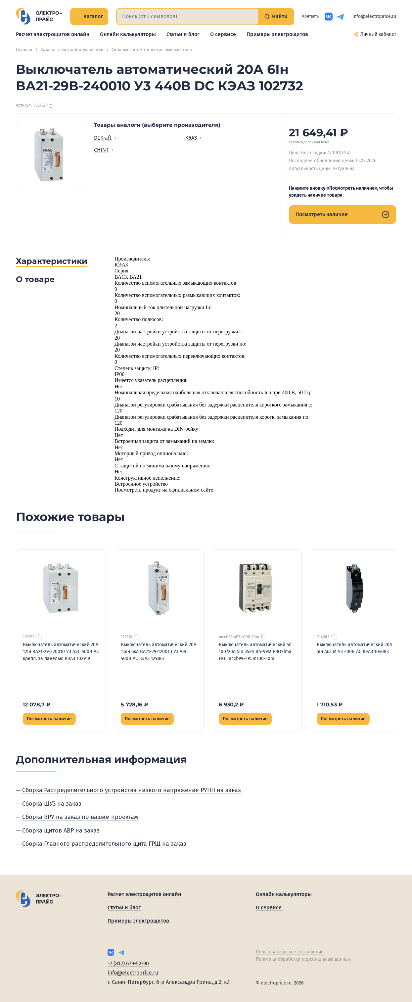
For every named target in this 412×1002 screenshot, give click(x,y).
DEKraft (105, 138)
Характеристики (51, 261)
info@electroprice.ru (374, 16)
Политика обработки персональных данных (303, 959)
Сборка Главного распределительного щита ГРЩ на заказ (104, 843)
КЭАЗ (194, 138)
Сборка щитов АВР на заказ (61, 830)
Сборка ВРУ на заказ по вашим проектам (80, 817)
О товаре (35, 279)
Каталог (89, 16)
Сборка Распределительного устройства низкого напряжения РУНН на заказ (131, 790)
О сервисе (223, 34)
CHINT (104, 150)
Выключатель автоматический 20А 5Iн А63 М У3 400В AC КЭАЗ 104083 (354, 648)
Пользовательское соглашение (290, 952)
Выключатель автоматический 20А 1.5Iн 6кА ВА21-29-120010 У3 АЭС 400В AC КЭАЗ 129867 (158, 651)
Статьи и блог (183, 34)
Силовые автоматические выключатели (152, 49)
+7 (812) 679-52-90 (128, 963)
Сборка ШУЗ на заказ (51, 803)
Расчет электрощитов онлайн (52, 34)
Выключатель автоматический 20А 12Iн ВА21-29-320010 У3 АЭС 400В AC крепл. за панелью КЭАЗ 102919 (61, 651)
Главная (24, 49)
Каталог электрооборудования (71, 49)
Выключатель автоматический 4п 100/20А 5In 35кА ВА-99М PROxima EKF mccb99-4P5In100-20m (255, 651)
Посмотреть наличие (342, 214)
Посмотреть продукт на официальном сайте (163, 490)
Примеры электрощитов (277, 34)
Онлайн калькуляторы (128, 34)
